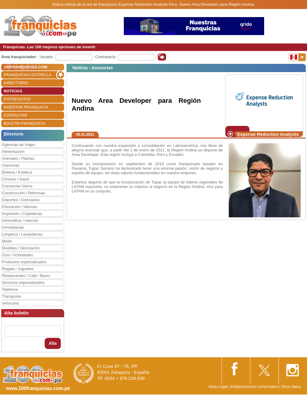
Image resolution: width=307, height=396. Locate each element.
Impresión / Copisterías (22, 213)
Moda (7, 241)
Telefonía (10, 289)
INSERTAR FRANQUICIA (26, 107)
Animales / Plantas (18, 158)
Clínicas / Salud (15, 179)
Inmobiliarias (13, 227)
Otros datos (291, 386)
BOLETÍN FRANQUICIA (24, 123)
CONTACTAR (15, 115)
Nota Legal (218, 386)
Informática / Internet (20, 220)
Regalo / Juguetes (18, 268)
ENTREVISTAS (17, 99)
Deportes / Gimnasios (21, 200)
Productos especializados (24, 262)
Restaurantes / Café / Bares (26, 275)
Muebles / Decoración (21, 248)
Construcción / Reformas (23, 193)
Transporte (11, 296)
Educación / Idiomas (19, 206)
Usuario (46, 57)
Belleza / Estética (17, 172)
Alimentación (13, 151)
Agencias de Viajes (18, 144)
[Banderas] (297, 57)
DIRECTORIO (16, 83)
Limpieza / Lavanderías (22, 234)
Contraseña (105, 57)
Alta (53, 343)
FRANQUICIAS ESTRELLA (27, 75)
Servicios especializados (23, 282)
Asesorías (10, 165)
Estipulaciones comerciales (255, 386)
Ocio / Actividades (17, 255)
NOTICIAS (13, 91)
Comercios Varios (17, 186)
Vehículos (10, 303)
